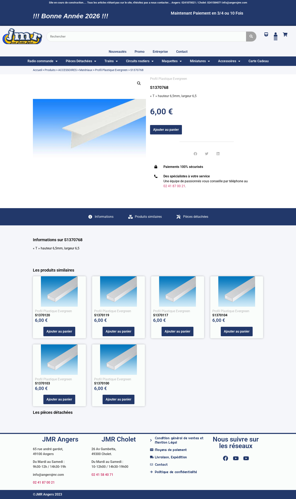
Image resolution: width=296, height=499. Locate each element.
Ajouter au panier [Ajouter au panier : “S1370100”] (118, 399)
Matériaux (85, 70)
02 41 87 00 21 (44, 482)
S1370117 (160, 315)
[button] (139, 83)
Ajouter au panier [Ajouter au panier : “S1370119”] (118, 331)
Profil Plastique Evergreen (111, 70)
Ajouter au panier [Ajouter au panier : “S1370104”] (237, 331)
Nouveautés (117, 52)
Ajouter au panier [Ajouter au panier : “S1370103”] (59, 399)
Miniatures (200, 61)
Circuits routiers (140, 61)
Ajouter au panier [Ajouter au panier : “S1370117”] (177, 331)
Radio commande (43, 61)
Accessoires (229, 61)
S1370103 (42, 383)
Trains (111, 61)
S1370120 (42, 315)
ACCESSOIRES (67, 70)
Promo (140, 52)
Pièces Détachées (81, 61)
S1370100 (101, 383)
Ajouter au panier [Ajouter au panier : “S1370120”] (59, 331)
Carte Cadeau (259, 61)
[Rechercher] (251, 36)
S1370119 (101, 315)
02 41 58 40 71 (102, 475)
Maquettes (172, 61)
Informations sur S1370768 (57, 239)
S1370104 (219, 315)
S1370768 (159, 87)
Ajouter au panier (166, 130)
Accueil (37, 70)
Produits (50, 70)
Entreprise (160, 52)
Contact (181, 52)
